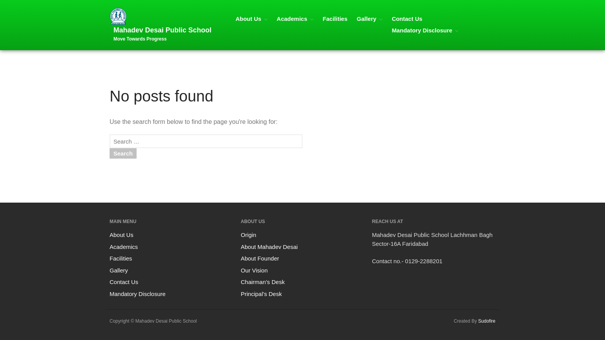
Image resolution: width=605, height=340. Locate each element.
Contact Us (407, 18)
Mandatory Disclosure (422, 30)
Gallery (367, 18)
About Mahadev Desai (269, 247)
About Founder (260, 258)
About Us (248, 18)
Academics (292, 18)
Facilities (335, 18)
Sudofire (486, 321)
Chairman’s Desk (263, 282)
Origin (248, 235)
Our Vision (254, 270)
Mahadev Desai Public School (162, 30)
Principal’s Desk (261, 294)
